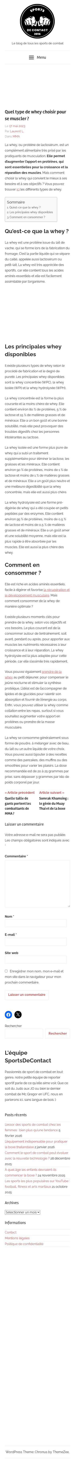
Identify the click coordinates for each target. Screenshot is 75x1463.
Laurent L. (17, 131)
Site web (11, 953)
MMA (16, 136)
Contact (10, 1232)
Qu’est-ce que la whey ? (25, 207)
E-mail (11, 935)
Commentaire (16, 856)
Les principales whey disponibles (31, 212)
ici (18, 189)
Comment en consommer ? (27, 217)
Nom (9, 916)
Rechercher (13, 1026)
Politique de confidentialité (24, 1244)
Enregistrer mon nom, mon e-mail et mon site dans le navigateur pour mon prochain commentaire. (34, 976)
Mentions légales (17, 1238)
